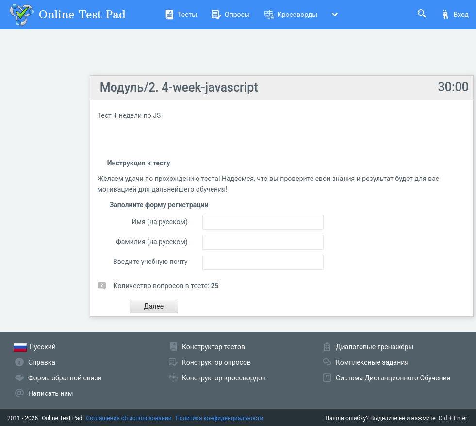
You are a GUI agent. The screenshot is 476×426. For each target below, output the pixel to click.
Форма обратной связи (65, 378)
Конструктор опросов (216, 362)
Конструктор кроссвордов (224, 378)
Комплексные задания (372, 362)
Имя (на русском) (160, 222)
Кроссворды (290, 14)
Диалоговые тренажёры (374, 347)
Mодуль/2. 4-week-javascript (179, 88)
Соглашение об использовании (129, 418)
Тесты (180, 14)
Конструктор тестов (213, 347)
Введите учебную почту (150, 261)
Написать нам (50, 393)
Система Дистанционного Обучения (393, 378)
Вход (455, 14)
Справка (41, 362)
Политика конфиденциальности (219, 418)
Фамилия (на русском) (152, 242)
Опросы (231, 14)
